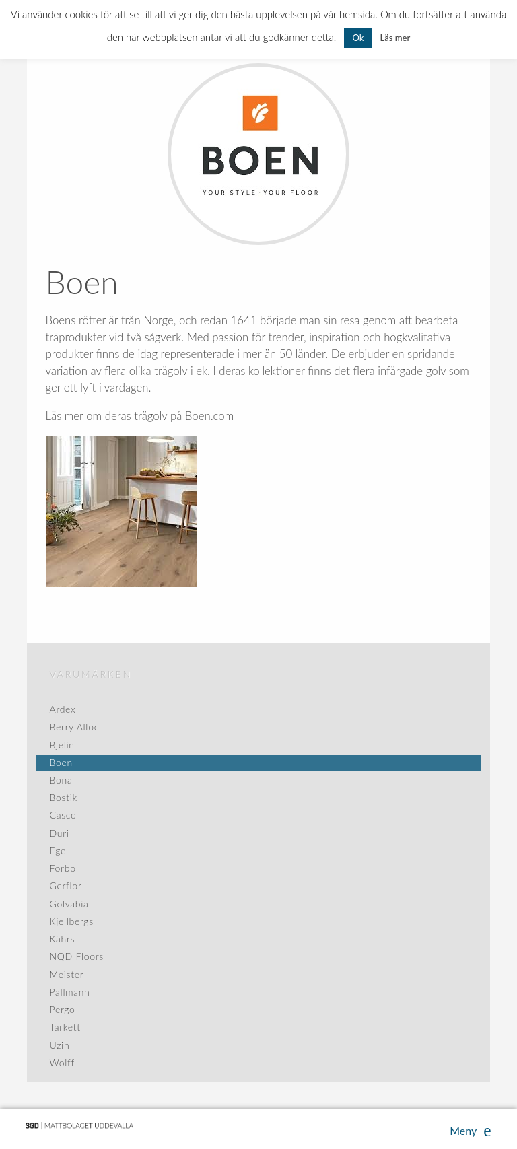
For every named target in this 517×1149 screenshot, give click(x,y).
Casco (63, 815)
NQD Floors (77, 956)
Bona (61, 780)
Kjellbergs (72, 921)
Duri (59, 833)
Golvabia (69, 903)
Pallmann (70, 992)
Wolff (62, 1062)
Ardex (63, 709)
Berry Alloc (74, 726)
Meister (67, 974)
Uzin (60, 1045)
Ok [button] (358, 37)
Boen (61, 762)
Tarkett (65, 1027)
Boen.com (209, 416)
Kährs (62, 938)
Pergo (62, 1009)
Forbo (63, 868)
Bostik (63, 797)
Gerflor (66, 885)
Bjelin (62, 745)
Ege (58, 850)
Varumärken (91, 674)
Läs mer (395, 37)
